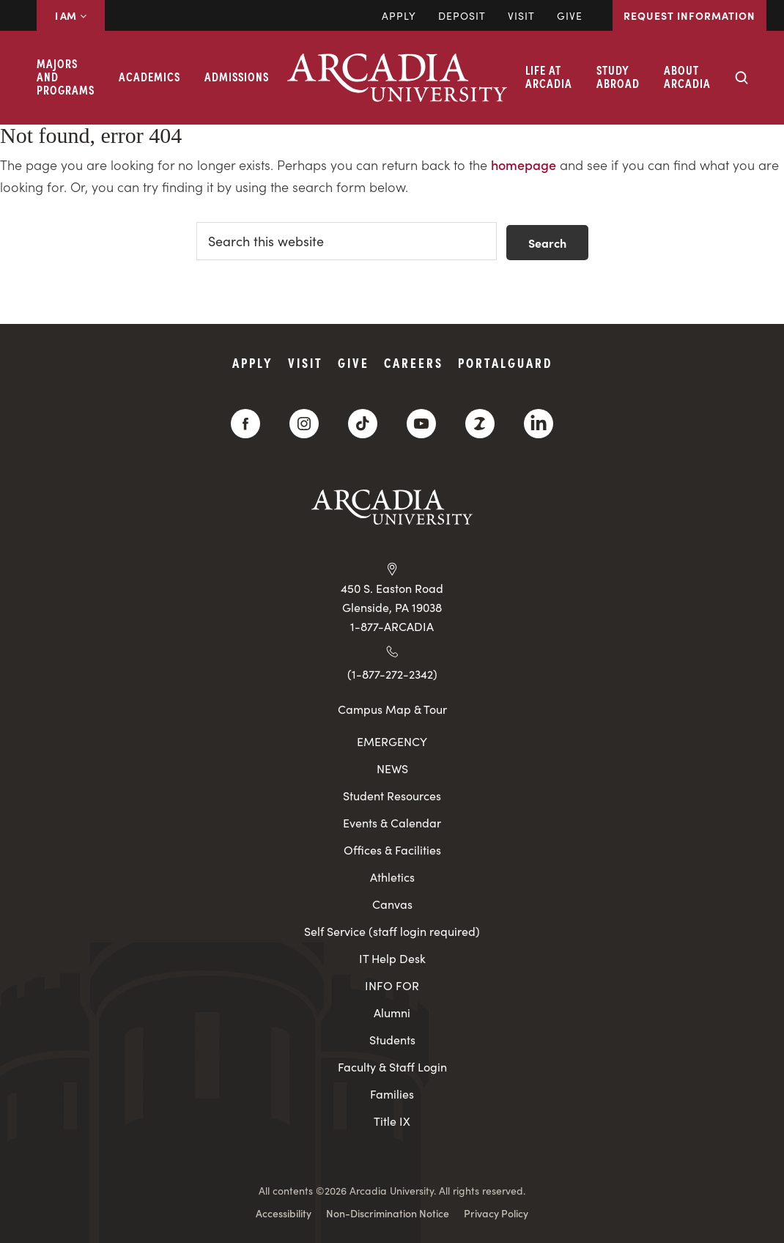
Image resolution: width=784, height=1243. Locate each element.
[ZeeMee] (480, 423)
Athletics (392, 877)
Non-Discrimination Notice (387, 1213)
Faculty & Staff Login (392, 1067)
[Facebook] (245, 423)
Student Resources (392, 795)
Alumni (392, 1012)
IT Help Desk (392, 958)
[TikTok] (362, 423)
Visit (521, 15)
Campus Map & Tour (392, 709)
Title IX (392, 1121)
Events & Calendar (392, 822)
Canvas (392, 904)
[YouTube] (421, 423)
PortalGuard (505, 362)
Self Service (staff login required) (392, 931)
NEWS (392, 768)
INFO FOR (392, 985)
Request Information (689, 15)
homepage (523, 164)
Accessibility (283, 1213)
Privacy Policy (496, 1213)
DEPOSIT (462, 15)
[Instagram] (304, 423)
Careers (413, 362)
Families (392, 1094)
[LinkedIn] (538, 423)
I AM (70, 15)
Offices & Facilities (392, 850)
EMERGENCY (392, 741)
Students (392, 1039)
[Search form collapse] (741, 77)
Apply (399, 15)
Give (570, 15)
